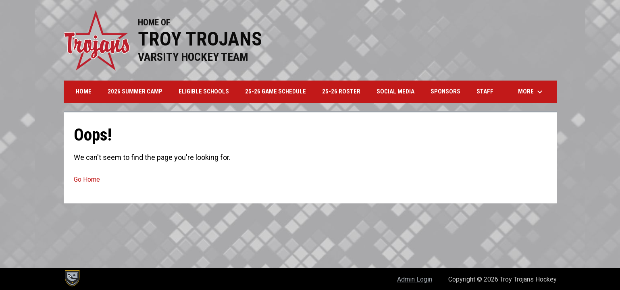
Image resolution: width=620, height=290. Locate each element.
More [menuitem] (531, 92)
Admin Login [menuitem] (414, 279)
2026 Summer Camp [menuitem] (135, 91)
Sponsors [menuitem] (445, 91)
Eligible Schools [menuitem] (204, 91)
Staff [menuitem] (484, 91)
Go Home (87, 179)
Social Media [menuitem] (395, 91)
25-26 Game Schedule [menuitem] (275, 91)
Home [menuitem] (84, 91)
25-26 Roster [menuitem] (341, 91)
